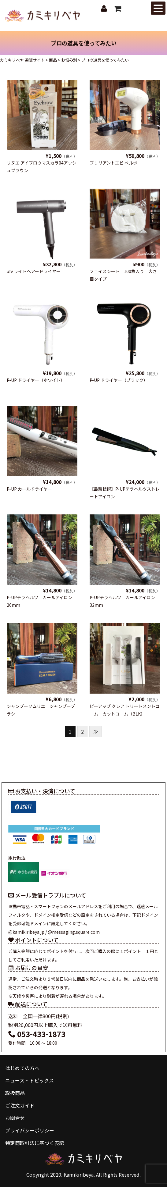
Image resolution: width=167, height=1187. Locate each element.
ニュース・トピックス (29, 1080)
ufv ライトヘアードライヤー (34, 271)
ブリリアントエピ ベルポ (113, 163)
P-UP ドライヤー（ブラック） (119, 380)
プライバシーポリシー (29, 1130)
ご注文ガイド (20, 1105)
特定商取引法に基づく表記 (34, 1143)
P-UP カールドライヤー (29, 489)
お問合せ (15, 1118)
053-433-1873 (36, 1034)
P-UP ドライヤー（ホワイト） (36, 380)
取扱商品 (15, 1093)
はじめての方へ (22, 1067)
